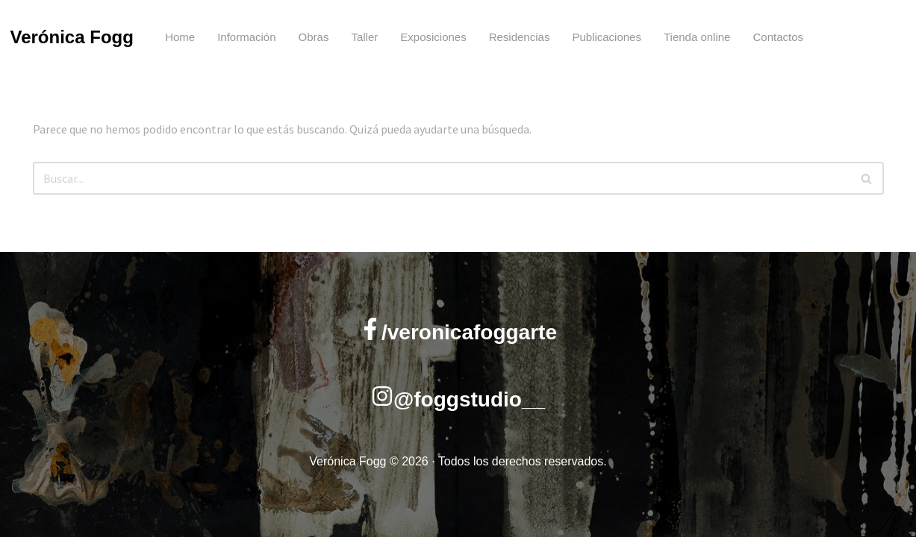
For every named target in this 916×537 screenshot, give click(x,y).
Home (180, 37)
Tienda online (697, 37)
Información (246, 37)
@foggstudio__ (469, 399)
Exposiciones (433, 37)
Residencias (519, 37)
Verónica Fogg (72, 37)
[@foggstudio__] (382, 396)
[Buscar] (441, 178)
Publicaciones (606, 37)
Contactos (778, 37)
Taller (364, 37)
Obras (314, 37)
